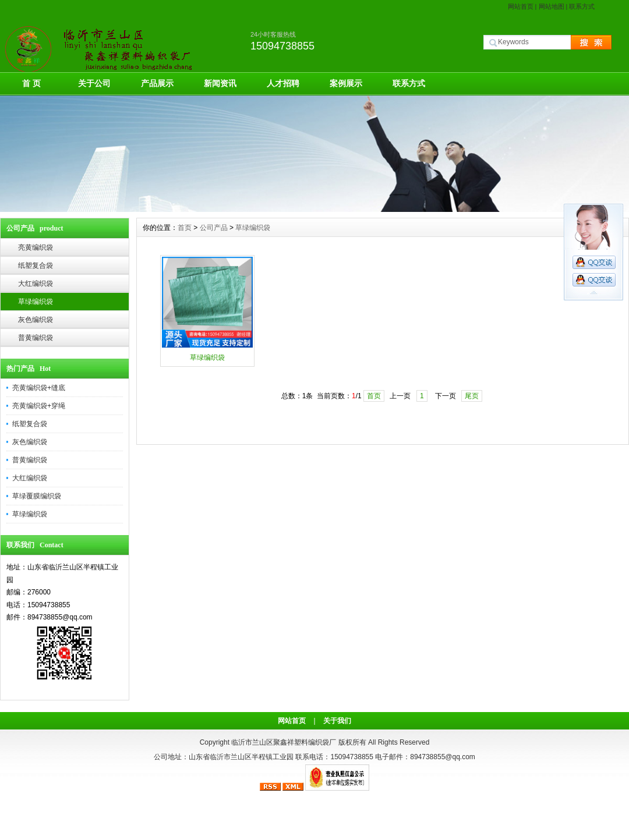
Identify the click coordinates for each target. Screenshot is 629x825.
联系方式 (582, 6)
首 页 (31, 83)
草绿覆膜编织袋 (36, 496)
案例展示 (346, 83)
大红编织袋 (35, 283)
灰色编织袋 (35, 320)
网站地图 (551, 6)
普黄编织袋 (35, 338)
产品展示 (157, 83)
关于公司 (94, 83)
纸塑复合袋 (35, 265)
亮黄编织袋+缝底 (38, 388)
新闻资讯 (220, 83)
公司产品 (214, 228)
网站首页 (520, 6)
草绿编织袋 (35, 302)
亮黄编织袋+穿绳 (38, 406)
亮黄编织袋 (35, 247)
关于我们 (337, 721)
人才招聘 (283, 83)
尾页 (472, 396)
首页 (185, 228)
